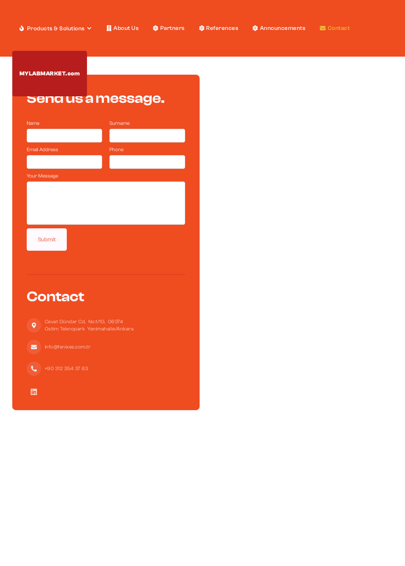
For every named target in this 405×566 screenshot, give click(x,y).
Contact (335, 28)
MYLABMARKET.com (49, 73)
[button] (55, 28)
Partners (169, 28)
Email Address (42, 150)
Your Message (42, 176)
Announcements (279, 28)
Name (33, 123)
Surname (119, 123)
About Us (122, 28)
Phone (116, 150)
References (219, 28)
